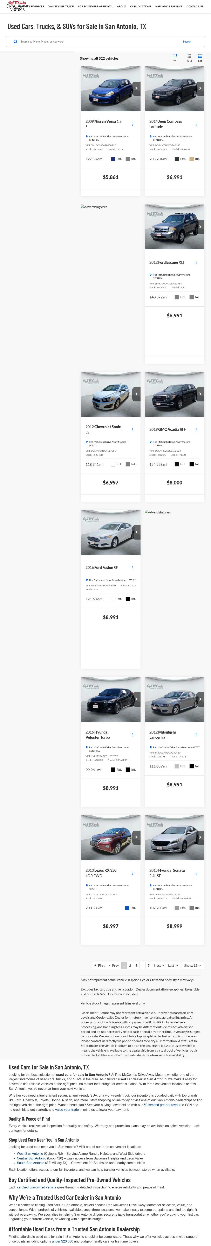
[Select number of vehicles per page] (193, 965)
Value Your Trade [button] (61, 6)
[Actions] (132, 124)
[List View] (200, 58)
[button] (136, 89)
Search (187, 41)
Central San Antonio (32, 1158)
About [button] (121, 6)
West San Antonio (30, 1153)
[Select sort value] (176, 58)
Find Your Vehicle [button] (31, 6)
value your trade (67, 1109)
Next (159, 965)
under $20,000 (62, 1241)
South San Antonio (31, 1163)
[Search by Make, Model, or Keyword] (99, 41)
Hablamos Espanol (169, 6)
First (99, 965)
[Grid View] (188, 58)
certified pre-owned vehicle (36, 1187)
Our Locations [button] (140, 6)
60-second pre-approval (161, 1105)
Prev (114, 965)
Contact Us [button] (195, 6)
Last (173, 965)
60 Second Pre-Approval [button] (95, 6)
